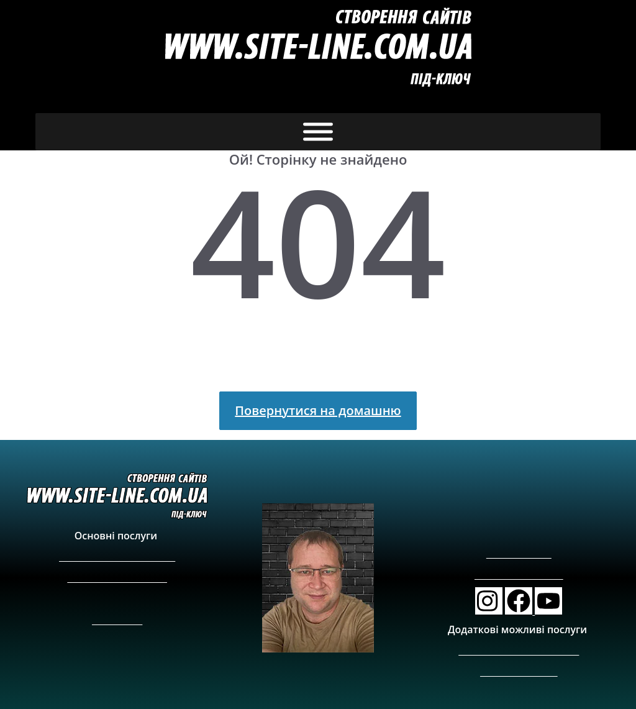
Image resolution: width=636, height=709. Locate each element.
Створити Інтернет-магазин (117, 556)
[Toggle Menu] (318, 132)
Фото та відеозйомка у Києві (518, 650)
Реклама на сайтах (519, 671)
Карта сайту (117, 620)
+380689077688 (519, 554)
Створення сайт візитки (117, 577)
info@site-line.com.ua (519, 575)
